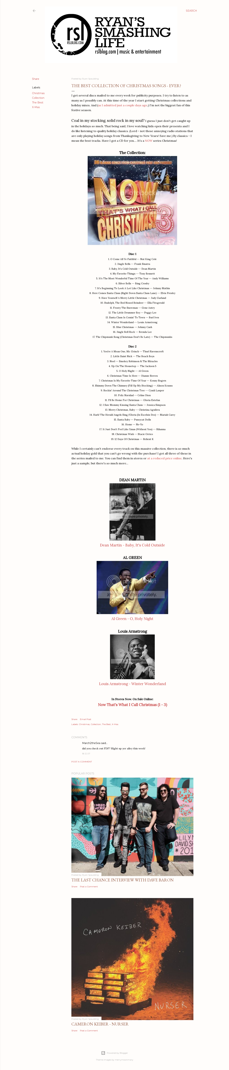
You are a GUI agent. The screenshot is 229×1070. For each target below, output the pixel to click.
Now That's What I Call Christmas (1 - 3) (132, 704)
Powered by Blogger (114, 1053)
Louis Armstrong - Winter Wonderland (132, 683)
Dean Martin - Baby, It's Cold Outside (132, 545)
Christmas (38, 93)
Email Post (85, 719)
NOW (148, 140)
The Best (37, 102)
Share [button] (35, 79)
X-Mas (36, 107)
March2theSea (91, 743)
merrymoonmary (124, 1059)
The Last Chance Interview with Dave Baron (122, 880)
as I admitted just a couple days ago (122, 105)
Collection (38, 97)
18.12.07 (86, 753)
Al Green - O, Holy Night (132, 618)
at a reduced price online (164, 458)
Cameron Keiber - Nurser (100, 1024)
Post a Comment (81, 761)
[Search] (191, 10)
